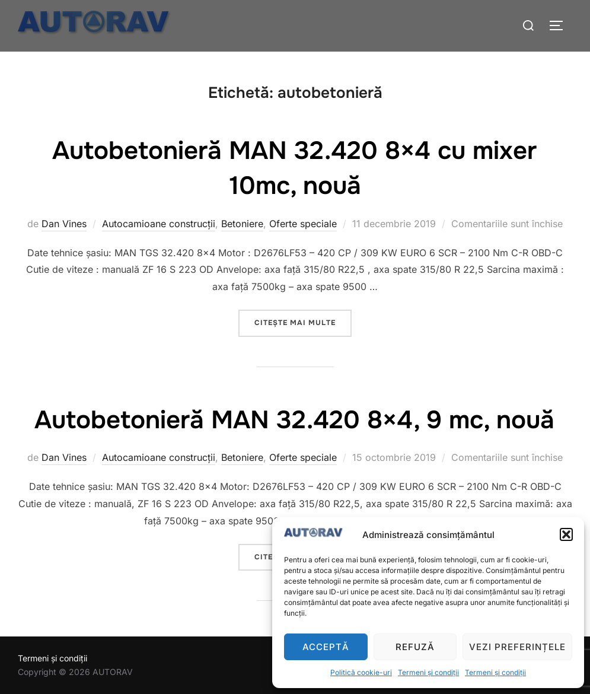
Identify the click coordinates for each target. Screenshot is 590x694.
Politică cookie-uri (361, 672)
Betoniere (242, 224)
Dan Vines (64, 224)
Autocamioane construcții (158, 224)
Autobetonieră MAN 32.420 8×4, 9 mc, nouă (294, 420)
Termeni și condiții (428, 672)
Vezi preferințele (517, 646)
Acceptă (325, 646)
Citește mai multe (303, 321)
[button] (566, 534)
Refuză (415, 646)
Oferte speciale (303, 224)
